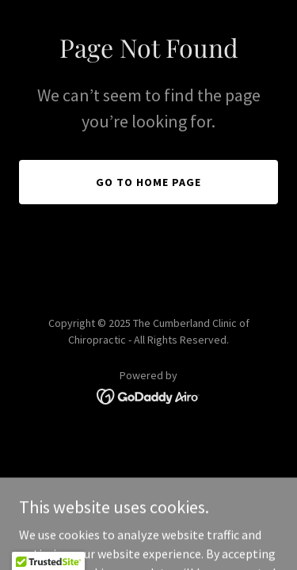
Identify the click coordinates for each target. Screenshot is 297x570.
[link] (148, 395)
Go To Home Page (148, 182)
